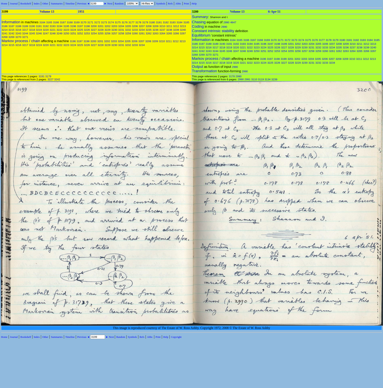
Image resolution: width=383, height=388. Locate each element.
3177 (131, 22)
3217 (25, 29)
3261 (142, 33)
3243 (18, 33)
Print (186, 3)
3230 (114, 29)
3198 (87, 26)
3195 (66, 26)
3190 (32, 26)
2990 (226, 22)
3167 (63, 22)
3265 (169, 33)
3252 (80, 33)
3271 (25, 37)
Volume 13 (47, 11)
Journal (14, 3)
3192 (46, 26)
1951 (81, 11)
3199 (284, 43)
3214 (5, 29)
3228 (101, 29)
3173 (104, 22)
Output (197, 66)
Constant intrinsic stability (213, 31)
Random (119, 3)
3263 (155, 33)
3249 (59, 33)
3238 (169, 29)
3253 (87, 33)
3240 (183, 29)
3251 (73, 33)
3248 (53, 33)
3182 (166, 22)
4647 (233, 22)
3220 (46, 29)
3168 (70, 22)
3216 (18, 29)
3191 (39, 26)
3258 (121, 33)
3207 (142, 26)
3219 (39, 29)
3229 (108, 29)
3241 (5, 33)
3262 (149, 33)
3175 (118, 22)
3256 (108, 33)
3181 (159, 22)
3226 (87, 29)
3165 (49, 22)
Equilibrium (201, 35)
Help (194, 3)
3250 (66, 33)
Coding (198, 26)
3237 (162, 29)
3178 (138, 22)
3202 (108, 26)
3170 (83, 22)
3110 (254, 79)
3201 (101, 26)
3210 (162, 26)
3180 (152, 22)
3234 (142, 29)
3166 (56, 22)
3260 (135, 33)
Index (37, 3)
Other (45, 3)
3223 (66, 29)
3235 (149, 29)
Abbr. (178, 3)
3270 (18, 37)
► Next (108, 3)
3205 (128, 26)
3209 (155, 26)
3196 (73, 26)
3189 (25, 26)
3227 (94, 29)
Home (4, 3)
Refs (170, 3)
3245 (32, 33)
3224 (73, 29)
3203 (114, 26)
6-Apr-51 (274, 11)
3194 (59, 26)
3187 (11, 26)
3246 (39, 33)
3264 (162, 33)
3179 (145, 22)
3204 (121, 26)
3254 (94, 33)
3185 (186, 22)
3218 (32, 29)
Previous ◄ (83, 3)
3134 (268, 79)
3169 (77, 22)
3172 (97, 22)
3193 (53, 26)
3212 (176, 26)
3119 (261, 79)
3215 (11, 29)
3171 (90, 22)
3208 (149, 26)
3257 (114, 33)
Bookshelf (25, 3)
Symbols (160, 3)
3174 (111, 22)
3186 (5, 26)
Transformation (204, 71)
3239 (176, 29)
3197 (80, 26)
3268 (5, 37)
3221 (53, 29)
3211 (169, 26)
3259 (128, 33)
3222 (59, 29)
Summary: (201, 17)
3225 (80, 29)
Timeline (70, 3)
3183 (173, 22)
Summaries (57, 3)
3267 (183, 33)
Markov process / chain (21, 41)
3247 (46, 33)
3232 (128, 29)
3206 (135, 26)
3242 (11, 33)
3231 (121, 29)
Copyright (176, 336)
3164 (42, 22)
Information (11, 22)
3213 (183, 26)
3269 (11, 37)
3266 (176, 33)
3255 (101, 33)
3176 (125, 22)
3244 (25, 33)
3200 (94, 26)
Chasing (199, 22)
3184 (180, 22)
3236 (155, 29)
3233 (135, 29)
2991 (247, 79)
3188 (18, 26)
